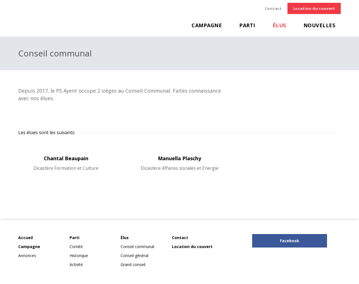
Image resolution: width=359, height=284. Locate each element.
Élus (279, 25)
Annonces (27, 255)
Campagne (207, 25)
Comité (76, 246)
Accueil (25, 237)
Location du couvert (314, 8)
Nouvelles (319, 25)
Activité (76, 264)
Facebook (289, 240)
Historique (79, 255)
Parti (247, 25)
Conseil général (134, 255)
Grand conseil (133, 264)
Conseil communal (137, 246)
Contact (273, 8)
